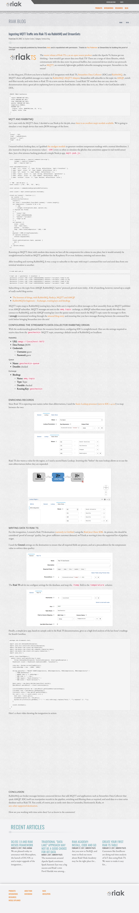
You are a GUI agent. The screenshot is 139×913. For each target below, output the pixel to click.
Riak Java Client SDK (93, 531)
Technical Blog (45, 38)
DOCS (121, 2)
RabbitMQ (117, 74)
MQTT (50, 65)
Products (98, 8)
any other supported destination (23, 805)
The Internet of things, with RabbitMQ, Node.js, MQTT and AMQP (44, 297)
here (48, 48)
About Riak (28, 891)
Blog (126, 8)
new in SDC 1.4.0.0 (106, 403)
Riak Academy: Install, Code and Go (84, 843)
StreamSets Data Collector (89, 74)
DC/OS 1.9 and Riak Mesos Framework (22, 843)
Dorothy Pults (57, 854)
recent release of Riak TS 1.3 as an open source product (68, 55)
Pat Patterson (92, 48)
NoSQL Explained (14, 900)
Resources (119, 8)
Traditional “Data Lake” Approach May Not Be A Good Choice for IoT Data (54, 846)
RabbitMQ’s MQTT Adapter (66, 77)
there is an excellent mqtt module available (95, 123)
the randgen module (56, 146)
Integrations (108, 8)
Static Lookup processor (86, 403)
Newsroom (28, 894)
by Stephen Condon (28, 38)
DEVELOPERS (46, 894)
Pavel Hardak (27, 848)
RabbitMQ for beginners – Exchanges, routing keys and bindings (41, 300)
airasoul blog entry (56, 315)
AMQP (120, 77)
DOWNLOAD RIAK (110, 2)
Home (120, 22)
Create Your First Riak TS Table (112, 843)
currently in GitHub (65, 531)
